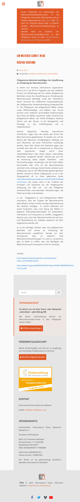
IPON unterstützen (31, 328)
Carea (48, 20)
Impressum (33, 485)
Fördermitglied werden (32, 357)
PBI (57, 20)
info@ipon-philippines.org (35, 410)
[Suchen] (58, 292)
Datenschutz (45, 485)
